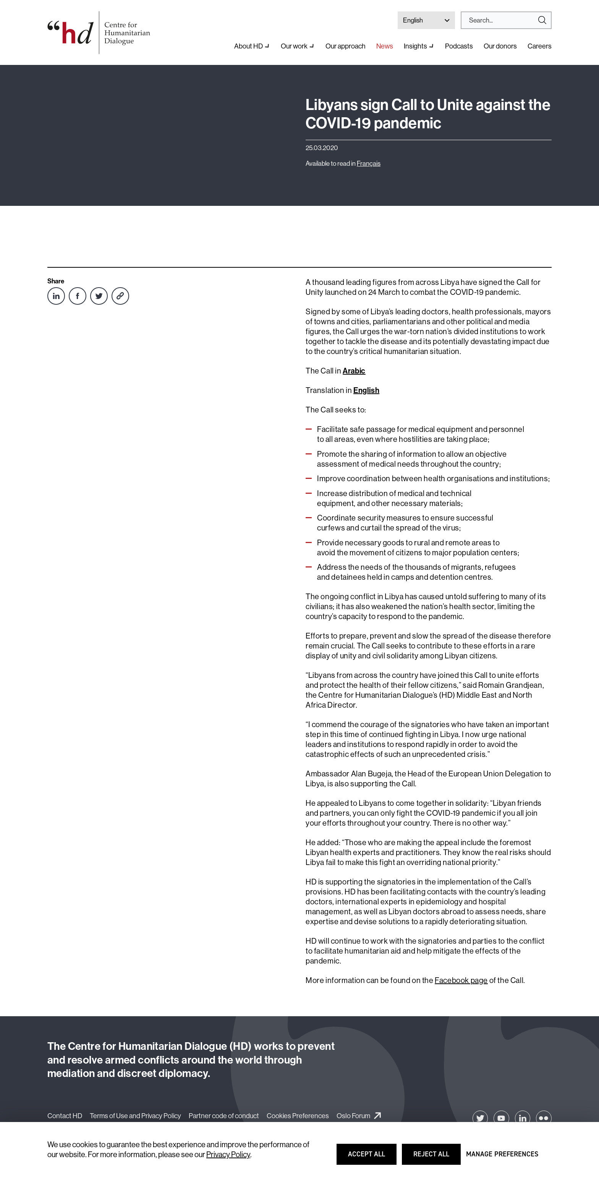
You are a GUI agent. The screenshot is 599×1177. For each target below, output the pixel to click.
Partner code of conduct (224, 1115)
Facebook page (461, 980)
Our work (294, 46)
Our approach (345, 46)
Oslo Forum (353, 1115)
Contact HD (64, 1115)
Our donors (500, 46)
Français (368, 163)
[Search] (503, 20)
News (384, 46)
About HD (248, 46)
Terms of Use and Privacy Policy (135, 1115)
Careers (540, 46)
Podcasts (459, 46)
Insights (415, 46)
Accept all (371, 1158)
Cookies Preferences (298, 1115)
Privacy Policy (228, 1154)
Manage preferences (502, 1158)
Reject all (436, 1158)
